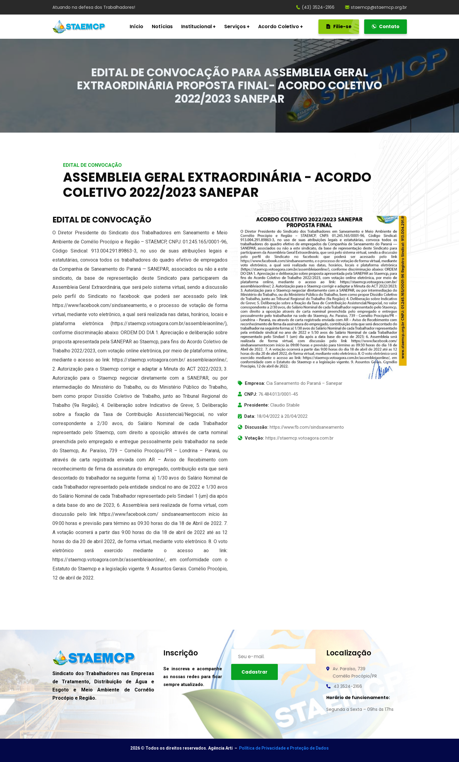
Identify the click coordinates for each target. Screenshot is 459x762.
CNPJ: (250, 394)
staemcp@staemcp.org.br (376, 7)
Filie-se (342, 26)
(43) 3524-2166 (315, 7)
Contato (385, 26)
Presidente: (256, 405)
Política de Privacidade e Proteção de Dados (284, 748)
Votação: (254, 438)
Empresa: (255, 383)
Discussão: (256, 427)
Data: (249, 416)
